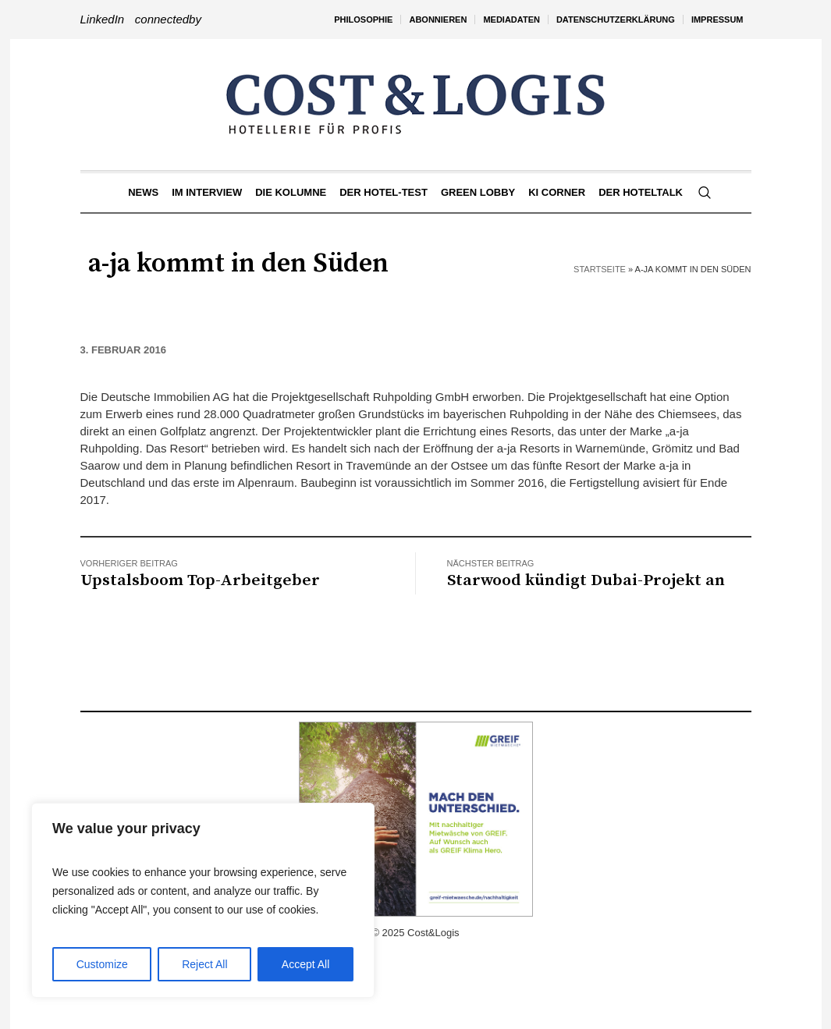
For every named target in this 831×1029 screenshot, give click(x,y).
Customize (102, 964)
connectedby (168, 19)
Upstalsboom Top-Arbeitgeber (200, 580)
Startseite (600, 269)
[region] (203, 900)
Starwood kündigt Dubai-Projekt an (586, 580)
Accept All (305, 964)
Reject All (204, 964)
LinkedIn (102, 19)
